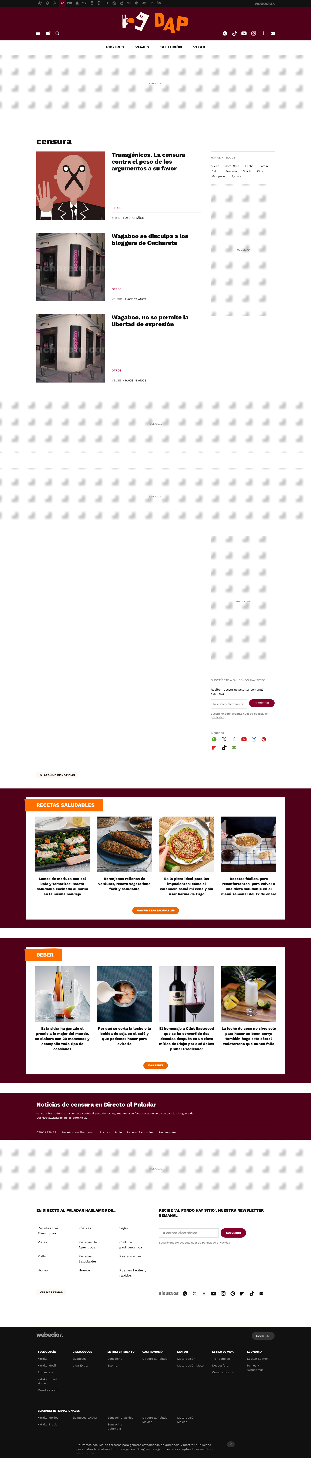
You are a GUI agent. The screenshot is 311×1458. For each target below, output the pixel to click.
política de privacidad (216, 1242)
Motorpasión (186, 1358)
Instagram (253, 33)
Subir (260, 1335)
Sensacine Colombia (114, 1426)
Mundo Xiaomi (48, 1390)
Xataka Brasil (47, 1424)
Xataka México (48, 1417)
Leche (249, 166)
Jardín (264, 166)
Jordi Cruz (232, 166)
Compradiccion (223, 1372)
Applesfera (45, 1372)
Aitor (116, 218)
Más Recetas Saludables (156, 910)
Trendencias (221, 1358)
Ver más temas (51, 1292)
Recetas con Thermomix (78, 1132)
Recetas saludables (65, 805)
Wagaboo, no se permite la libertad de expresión (150, 321)
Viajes (42, 1242)
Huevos (84, 1270)
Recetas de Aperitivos (87, 1244)
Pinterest (263, 738)
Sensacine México (120, 1417)
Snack (247, 171)
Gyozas (236, 176)
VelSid (117, 299)
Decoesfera (220, 1365)
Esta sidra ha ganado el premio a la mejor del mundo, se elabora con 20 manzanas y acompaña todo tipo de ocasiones (62, 1038)
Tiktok (234, 33)
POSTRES (115, 47)
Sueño (215, 166)
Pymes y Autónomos (255, 1367)
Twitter (224, 738)
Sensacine (114, 1358)
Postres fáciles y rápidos (132, 1272)
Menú (38, 33)
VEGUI (199, 47)
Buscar (57, 33)
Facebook (263, 33)
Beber (45, 955)
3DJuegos (79, 1358)
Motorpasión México (186, 1420)
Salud (116, 208)
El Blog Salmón (258, 1358)
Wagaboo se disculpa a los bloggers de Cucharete (150, 239)
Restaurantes (167, 1132)
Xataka (42, 1358)
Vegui (123, 1228)
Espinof (112, 1365)
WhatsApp (224, 33)
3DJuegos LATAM (85, 1417)
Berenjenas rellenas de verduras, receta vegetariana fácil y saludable (124, 884)
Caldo (215, 171)
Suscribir (262, 703)
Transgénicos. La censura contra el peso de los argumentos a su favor (148, 161)
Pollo (118, 1132)
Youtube (244, 33)
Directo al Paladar (155, 1358)
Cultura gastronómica (130, 1244)
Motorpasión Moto (190, 1365)
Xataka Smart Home (47, 1381)
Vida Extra (80, 1365)
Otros (116, 289)
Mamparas (218, 176)
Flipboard (214, 747)
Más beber (156, 1065)
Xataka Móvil (47, 1365)
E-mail (272, 33)
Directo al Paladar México (155, 1420)
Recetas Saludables (140, 1132)
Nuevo (47, 33)
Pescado (231, 171)
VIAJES (142, 47)
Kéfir (260, 171)
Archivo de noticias (59, 775)
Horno (43, 1270)
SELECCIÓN (171, 47)
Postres (105, 1132)
